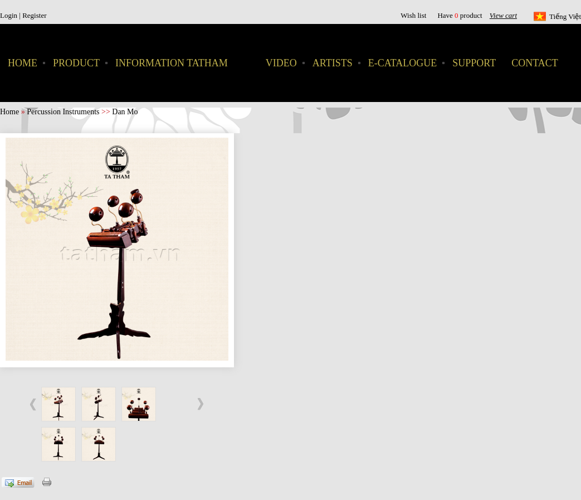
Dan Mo (125, 112)
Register (34, 15)
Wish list (413, 15)
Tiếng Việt (565, 16)
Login (9, 15)
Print (47, 481)
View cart (503, 15)
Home (9, 112)
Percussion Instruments (63, 112)
